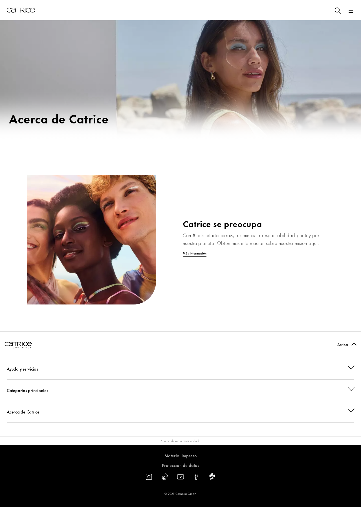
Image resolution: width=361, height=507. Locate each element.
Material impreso (180, 455)
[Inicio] (21, 10)
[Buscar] (337, 10)
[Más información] (180, 253)
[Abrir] (350, 10)
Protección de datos (180, 465)
